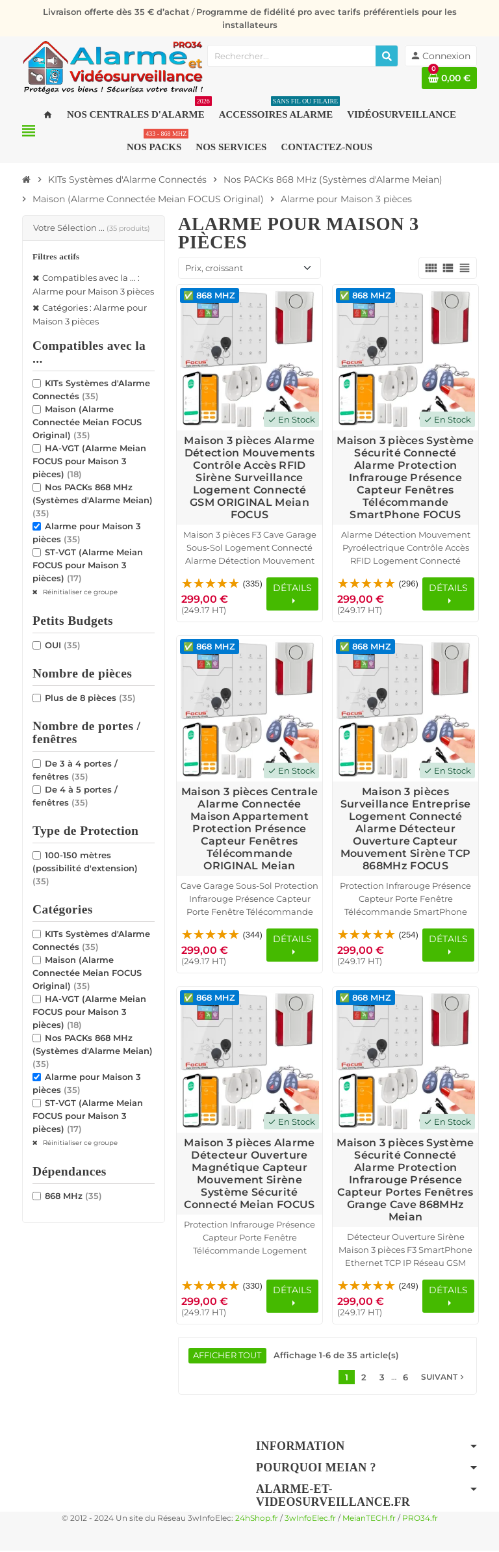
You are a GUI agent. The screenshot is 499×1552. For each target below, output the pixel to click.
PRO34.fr (420, 1519)
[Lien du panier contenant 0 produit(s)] (449, 78)
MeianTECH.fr (369, 1519)
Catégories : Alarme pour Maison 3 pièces (89, 314)
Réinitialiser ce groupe (79, 592)
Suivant (444, 1377)
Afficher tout (228, 1356)
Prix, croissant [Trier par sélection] (214, 268)
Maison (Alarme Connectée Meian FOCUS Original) (87, 422)
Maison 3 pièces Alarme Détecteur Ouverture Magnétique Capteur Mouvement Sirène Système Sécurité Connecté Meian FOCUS (249, 1174)
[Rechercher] (387, 56)
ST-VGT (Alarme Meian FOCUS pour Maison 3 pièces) (87, 565)
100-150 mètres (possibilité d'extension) (85, 868)
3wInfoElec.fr (310, 1519)
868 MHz (73, 1195)
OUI (63, 645)
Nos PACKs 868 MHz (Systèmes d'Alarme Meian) (92, 500)
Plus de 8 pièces (90, 697)
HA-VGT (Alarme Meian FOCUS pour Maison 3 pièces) (89, 461)
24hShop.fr (256, 1519)
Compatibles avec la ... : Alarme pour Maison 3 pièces (93, 284)
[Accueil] (26, 179)
